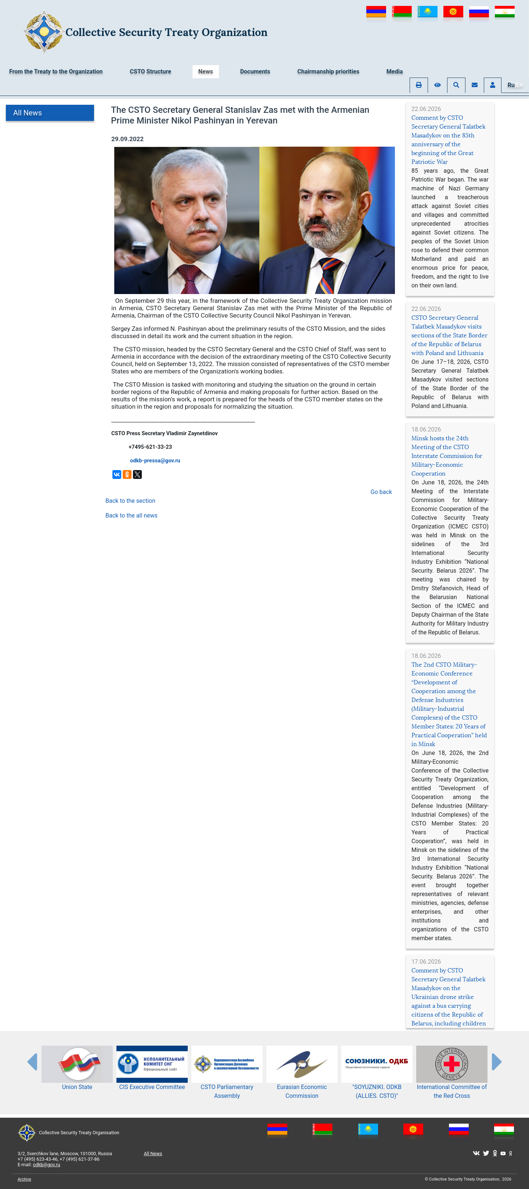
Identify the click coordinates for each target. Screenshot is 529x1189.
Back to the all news (131, 515)
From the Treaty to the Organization (56, 71)
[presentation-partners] (31, 1061)
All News (27, 112)
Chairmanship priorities (329, 71)
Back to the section (130, 500)
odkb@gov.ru (46, 1164)
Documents (255, 71)
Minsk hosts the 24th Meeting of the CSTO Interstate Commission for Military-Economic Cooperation (446, 456)
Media (394, 71)
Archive (24, 1179)
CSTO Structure (150, 71)
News (205, 71)
